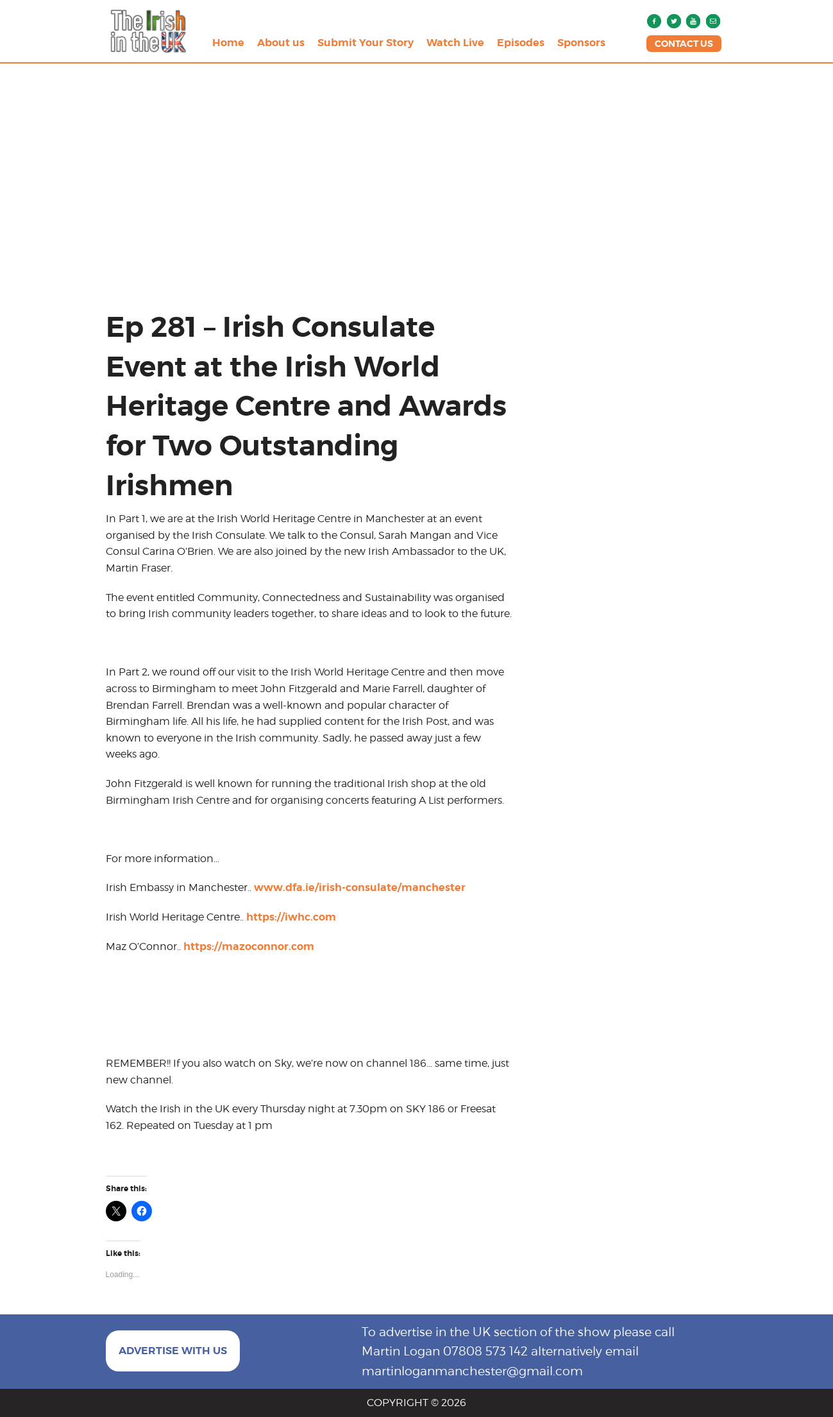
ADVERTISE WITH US (173, 1350)
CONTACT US (684, 43)
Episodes (520, 42)
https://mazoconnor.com (248, 946)
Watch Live (455, 42)
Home (228, 42)
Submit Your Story (365, 42)
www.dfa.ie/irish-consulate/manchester (360, 887)
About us (281, 42)
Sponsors (581, 42)
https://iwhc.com (291, 917)
